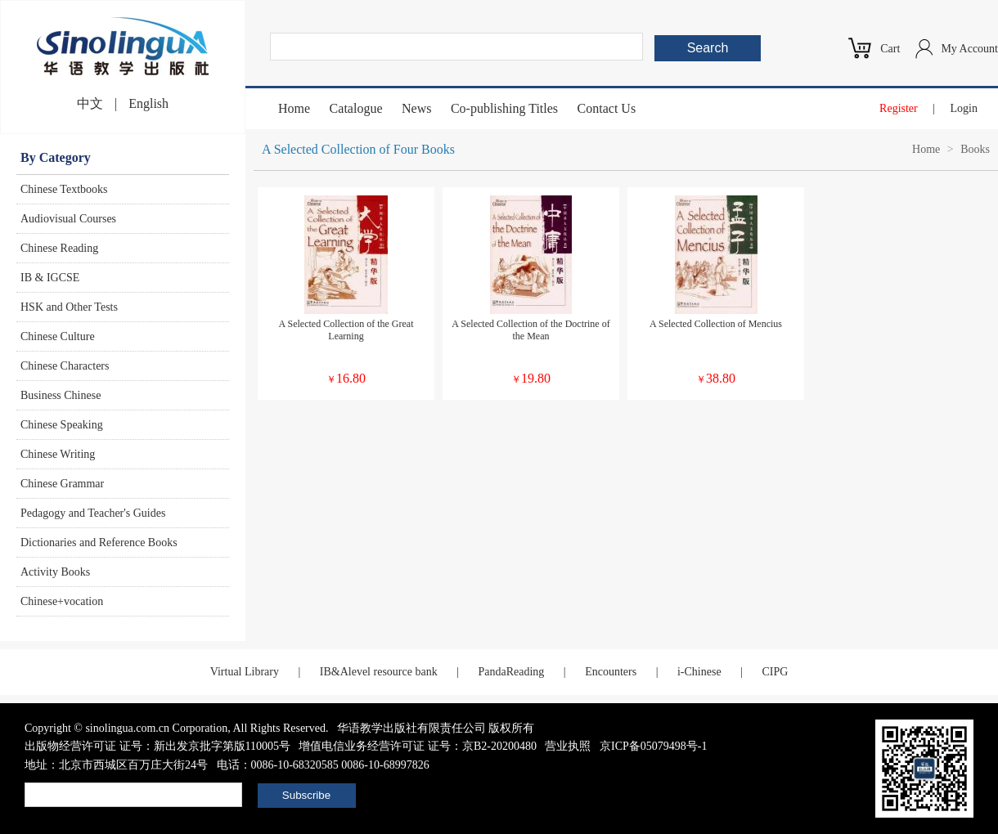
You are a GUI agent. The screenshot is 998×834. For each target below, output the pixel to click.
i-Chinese (699, 672)
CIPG (775, 672)
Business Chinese (60, 395)
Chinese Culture (57, 336)
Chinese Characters (64, 366)
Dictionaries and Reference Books (99, 542)
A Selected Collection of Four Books (358, 149)
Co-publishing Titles (504, 108)
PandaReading (511, 672)
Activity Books (55, 572)
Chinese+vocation (61, 601)
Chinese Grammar (62, 484)
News (416, 108)
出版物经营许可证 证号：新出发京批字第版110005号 (157, 746)
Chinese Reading (59, 248)
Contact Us (607, 108)
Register (898, 108)
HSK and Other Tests (69, 307)
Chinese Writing (57, 454)
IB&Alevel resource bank (379, 672)
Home (294, 108)
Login (964, 108)
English (148, 103)
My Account (969, 49)
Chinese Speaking (61, 425)
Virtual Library (244, 672)
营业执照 (568, 746)
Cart (890, 49)
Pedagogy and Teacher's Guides (92, 513)
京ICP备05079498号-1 (653, 746)
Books (975, 149)
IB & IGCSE (49, 277)
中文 (90, 103)
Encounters (610, 672)
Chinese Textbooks (63, 189)
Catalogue (356, 108)
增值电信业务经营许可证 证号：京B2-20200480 (418, 746)
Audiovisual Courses (68, 219)
